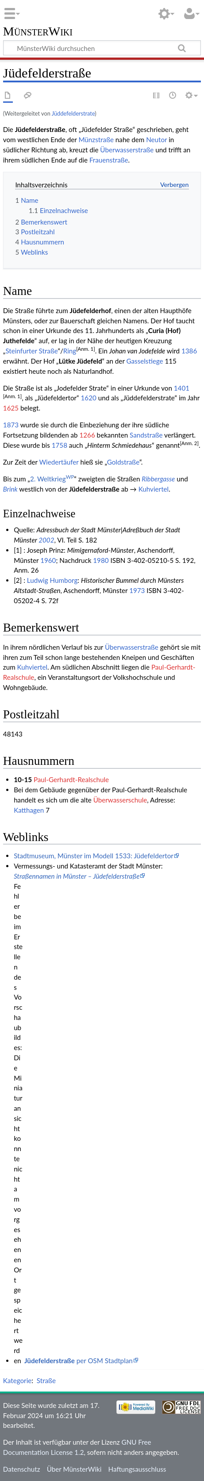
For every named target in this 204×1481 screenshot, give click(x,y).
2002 (46, 540)
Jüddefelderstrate (73, 113)
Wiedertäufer (58, 462)
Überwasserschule (120, 800)
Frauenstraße (108, 160)
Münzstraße (96, 139)
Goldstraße (123, 462)
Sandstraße (146, 435)
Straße (46, 1380)
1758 (59, 445)
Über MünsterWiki (74, 1469)
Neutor (156, 139)
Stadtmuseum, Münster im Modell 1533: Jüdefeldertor (93, 856)
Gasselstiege (145, 361)
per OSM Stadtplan (78, 1361)
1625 (11, 408)
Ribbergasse (158, 479)
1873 (11, 425)
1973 (137, 590)
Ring (69, 351)
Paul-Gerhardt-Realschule (71, 779)
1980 (100, 560)
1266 (87, 435)
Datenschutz (21, 1469)
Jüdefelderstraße (94, 489)
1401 (181, 388)
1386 (189, 351)
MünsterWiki (38, 31)
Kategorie (17, 1380)
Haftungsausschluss (137, 1469)
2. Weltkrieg (52, 479)
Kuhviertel (154, 489)
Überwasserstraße (127, 150)
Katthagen (29, 810)
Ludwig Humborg (52, 580)
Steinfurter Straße (31, 351)
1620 (88, 398)
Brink (10, 489)
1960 (48, 560)
